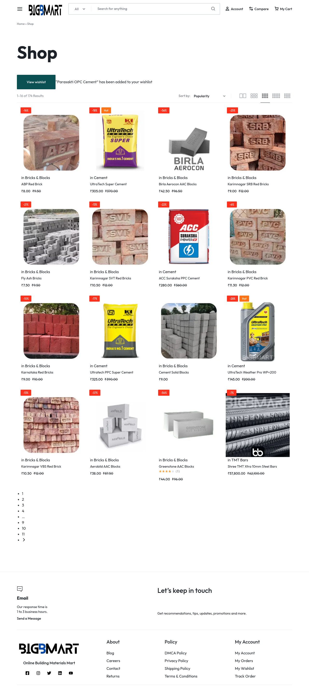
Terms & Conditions (181, 676)
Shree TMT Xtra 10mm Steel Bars (252, 466)
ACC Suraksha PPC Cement (179, 278)
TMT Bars (239, 459)
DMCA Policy (176, 653)
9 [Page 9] (23, 522)
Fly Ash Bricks (31, 278)
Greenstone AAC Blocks (176, 466)
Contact (113, 668)
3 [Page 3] (23, 505)
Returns (112, 676)
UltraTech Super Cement (108, 184)
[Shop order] (210, 96)
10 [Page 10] (24, 528)
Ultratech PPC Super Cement (111, 372)
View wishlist (36, 82)
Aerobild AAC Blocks (105, 466)
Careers (113, 660)
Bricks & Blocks (37, 177)
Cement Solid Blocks (174, 372)
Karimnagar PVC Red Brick (248, 278)
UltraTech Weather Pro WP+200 (252, 372)
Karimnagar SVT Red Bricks (110, 278)
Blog (110, 653)
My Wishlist (244, 668)
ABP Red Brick (31, 184)
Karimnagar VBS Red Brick (41, 466)
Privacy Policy (176, 660)
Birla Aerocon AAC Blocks (178, 184)
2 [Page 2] (23, 499)
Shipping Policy (177, 668)
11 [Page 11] (23, 534)
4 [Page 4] (23, 510)
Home (21, 24)
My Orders (244, 660)
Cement (100, 177)
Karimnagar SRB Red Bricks (248, 184)
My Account (245, 653)
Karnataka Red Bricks (37, 372)
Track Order (245, 676)
